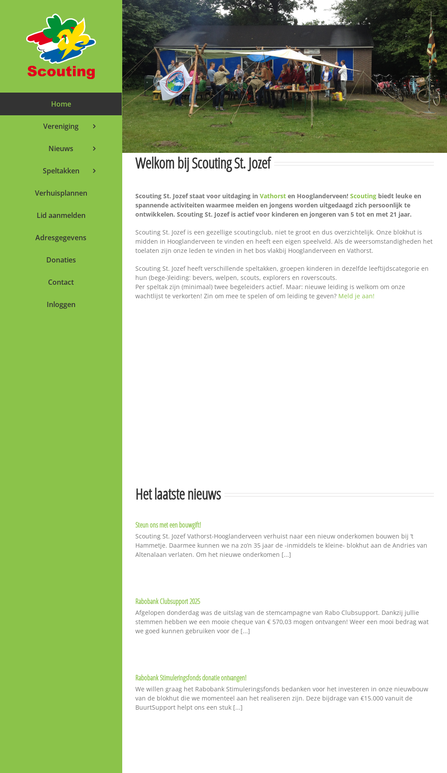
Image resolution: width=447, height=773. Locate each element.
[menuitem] (61, 104)
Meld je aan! (356, 296)
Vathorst (273, 196)
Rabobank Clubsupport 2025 (167, 601)
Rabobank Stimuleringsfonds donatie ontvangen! (191, 678)
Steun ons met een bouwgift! (168, 525)
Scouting (363, 196)
